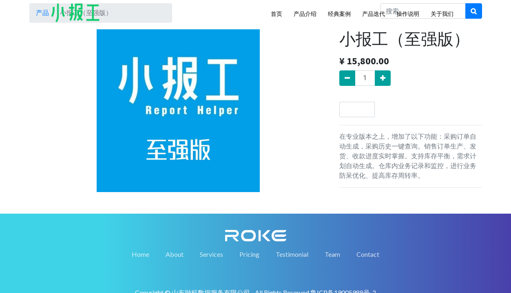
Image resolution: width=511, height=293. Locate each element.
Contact (367, 254)
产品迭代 (373, 14)
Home (140, 254)
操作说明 (407, 14)
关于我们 (442, 14)
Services (211, 254)
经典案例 (339, 14)
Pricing (249, 254)
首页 (276, 14)
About (175, 254)
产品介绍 (305, 14)
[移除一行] (347, 78)
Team (332, 254)
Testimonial (292, 254)
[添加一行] (383, 78)
